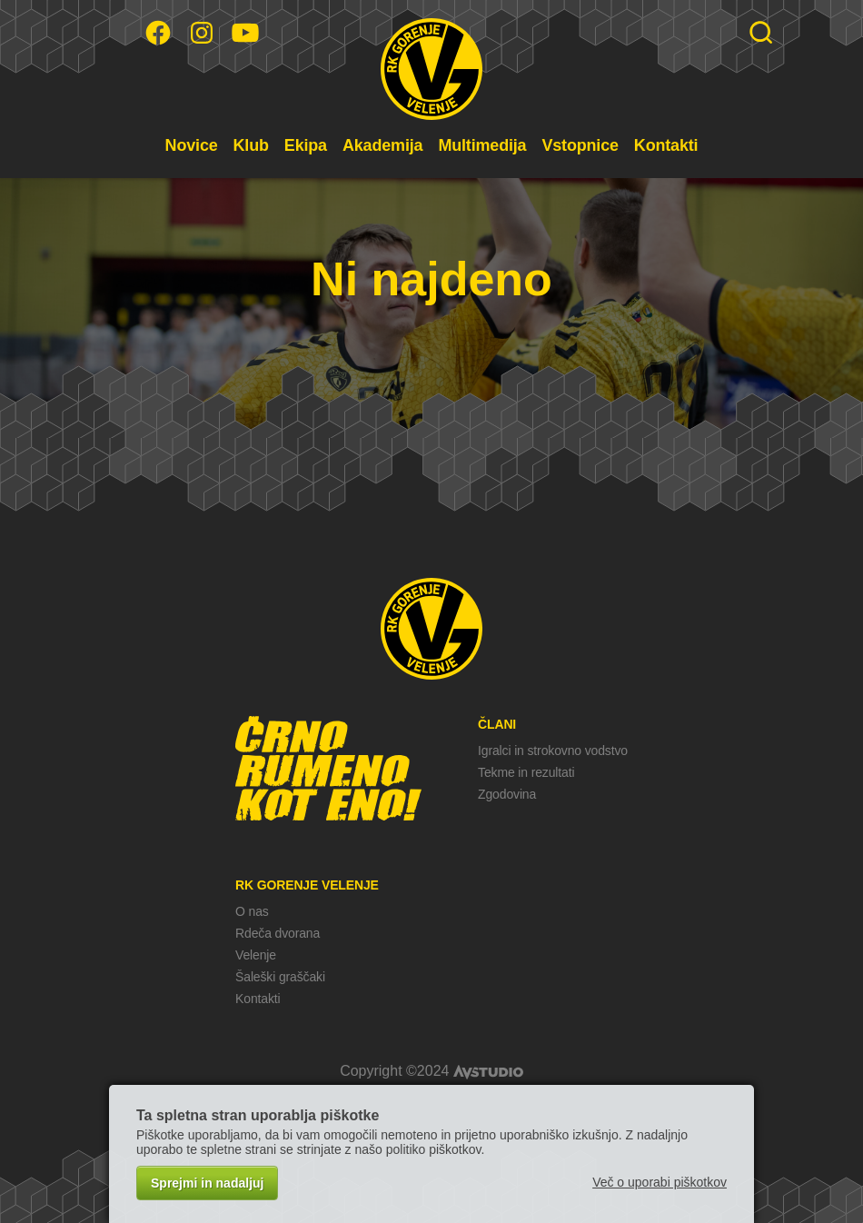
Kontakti (666, 145)
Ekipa (305, 145)
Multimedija (482, 145)
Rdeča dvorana (277, 933)
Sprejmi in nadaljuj (207, 1183)
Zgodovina (507, 794)
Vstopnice (579, 145)
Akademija (382, 145)
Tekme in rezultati (526, 772)
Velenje (255, 955)
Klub (251, 145)
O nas (252, 911)
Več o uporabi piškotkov (659, 1182)
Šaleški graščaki (280, 976)
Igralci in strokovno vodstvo (553, 750)
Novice (191, 145)
